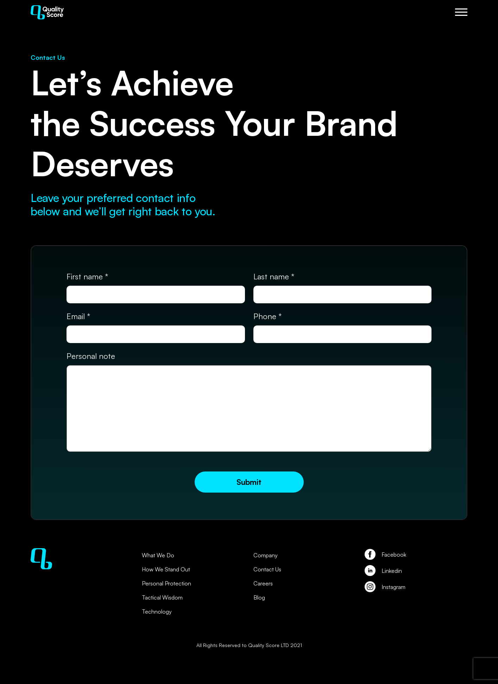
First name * (87, 276)
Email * (78, 316)
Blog (259, 597)
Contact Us (267, 569)
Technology (157, 611)
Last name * (273, 276)
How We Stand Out (166, 569)
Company (265, 555)
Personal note (91, 356)
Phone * (267, 316)
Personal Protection (166, 583)
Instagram (393, 586)
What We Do (158, 555)
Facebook (394, 554)
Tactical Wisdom (162, 597)
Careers (263, 583)
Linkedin (392, 570)
